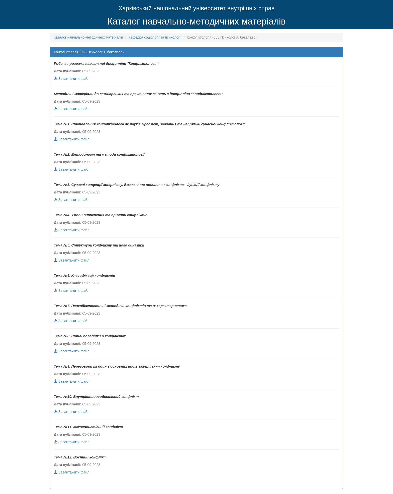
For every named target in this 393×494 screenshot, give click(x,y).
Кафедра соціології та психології (154, 37)
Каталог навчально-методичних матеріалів (196, 21)
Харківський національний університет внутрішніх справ (196, 8)
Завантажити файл (71, 79)
